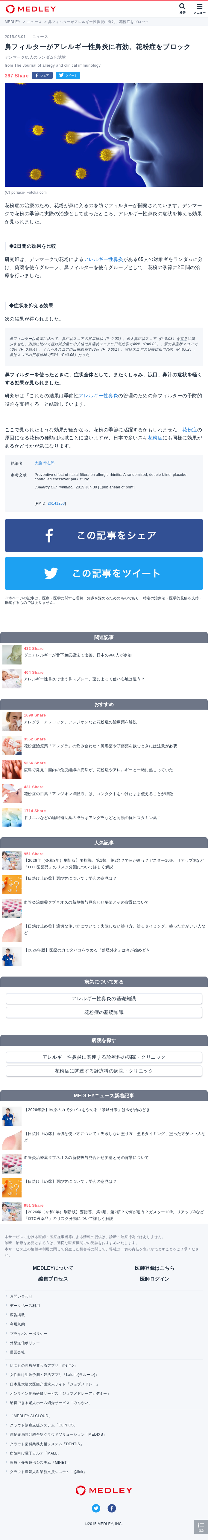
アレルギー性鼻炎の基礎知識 (104, 998)
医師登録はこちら (154, 1268)
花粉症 (189, 429)
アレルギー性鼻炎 (103, 259)
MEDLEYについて (53, 1268)
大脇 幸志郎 (44, 463)
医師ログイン (155, 1278)
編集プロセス (53, 1278)
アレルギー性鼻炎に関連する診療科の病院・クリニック (104, 1057)
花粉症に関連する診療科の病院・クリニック (104, 1070)
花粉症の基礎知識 (104, 1012)
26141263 (56, 503)
